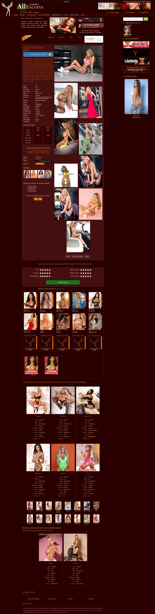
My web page (39, 162)
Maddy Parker (39, 509)
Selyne (68, 509)
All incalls (74, 381)
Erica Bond (77, 509)
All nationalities (82, 381)
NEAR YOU (47, 39)
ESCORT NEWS (74, 15)
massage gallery (32, 187)
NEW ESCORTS (31, 15)
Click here (38, 157)
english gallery (31, 188)
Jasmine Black (87, 509)
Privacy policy (51, 598)
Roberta (77, 522)
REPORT (58, 39)
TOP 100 (65, 15)
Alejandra (87, 522)
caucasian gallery (32, 189)
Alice (96, 509)
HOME (16, 15)
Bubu (30, 509)
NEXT (68, 39)
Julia (68, 522)
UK (74, 1)
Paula (96, 522)
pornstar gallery (32, 184)
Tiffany (30, 522)
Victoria (49, 522)
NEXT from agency (78, 256)
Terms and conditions (33, 598)
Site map (91, 598)
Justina (39, 522)
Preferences (137, 23)
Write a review (63, 282)
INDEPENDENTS (56, 15)
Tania (58, 522)
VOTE (77, 39)
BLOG (82, 15)
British (37, 107)
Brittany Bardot (58, 510)
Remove (126, 36)
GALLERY (22, 15)
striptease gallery (32, 185)
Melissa (49, 509)
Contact (71, 598)
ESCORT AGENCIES (44, 15)
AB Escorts (26, 49)
